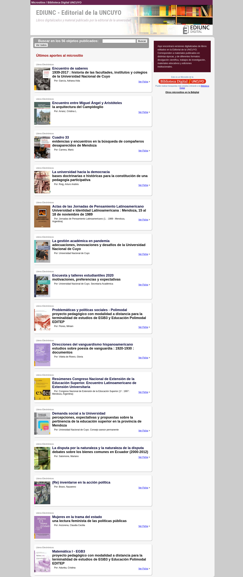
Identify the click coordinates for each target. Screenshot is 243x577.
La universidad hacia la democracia (81, 172)
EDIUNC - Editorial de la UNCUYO (79, 12)
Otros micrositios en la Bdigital (182, 92)
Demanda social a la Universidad (78, 413)
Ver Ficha (143, 81)
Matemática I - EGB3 (68, 551)
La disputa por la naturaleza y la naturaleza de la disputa (98, 448)
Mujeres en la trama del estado (77, 517)
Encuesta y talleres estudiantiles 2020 (83, 275)
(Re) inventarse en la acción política (81, 482)
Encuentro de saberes (70, 68)
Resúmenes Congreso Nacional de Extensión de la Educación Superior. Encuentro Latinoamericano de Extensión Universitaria (94, 383)
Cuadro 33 (60, 137)
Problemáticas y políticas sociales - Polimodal (89, 310)
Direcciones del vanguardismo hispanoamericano (92, 344)
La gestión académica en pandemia (81, 241)
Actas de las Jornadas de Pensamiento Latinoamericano (98, 206)
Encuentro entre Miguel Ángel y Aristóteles (87, 103)
